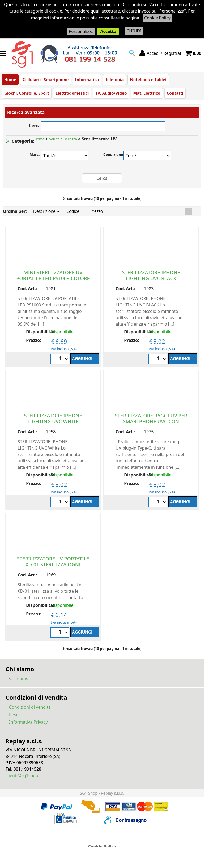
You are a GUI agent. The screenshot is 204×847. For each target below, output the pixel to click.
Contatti (175, 93)
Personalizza (81, 31)
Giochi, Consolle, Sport (26, 93)
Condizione (113, 154)
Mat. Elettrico (146, 93)
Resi (13, 714)
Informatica (87, 79)
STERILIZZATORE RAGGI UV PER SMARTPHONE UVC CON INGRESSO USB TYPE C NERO (151, 421)
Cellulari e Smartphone (46, 79)
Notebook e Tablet (148, 79)
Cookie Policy (157, 18)
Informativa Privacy (28, 722)
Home (10, 79)
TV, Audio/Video (111, 93)
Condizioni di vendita (30, 707)
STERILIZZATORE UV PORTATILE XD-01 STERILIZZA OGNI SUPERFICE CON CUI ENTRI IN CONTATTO (53, 567)
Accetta (108, 31)
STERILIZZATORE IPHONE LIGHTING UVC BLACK (151, 275)
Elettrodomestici (72, 93)
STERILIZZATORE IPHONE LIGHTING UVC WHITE (53, 418)
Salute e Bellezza (63, 139)
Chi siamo (19, 678)
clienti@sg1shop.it (24, 775)
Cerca (35, 125)
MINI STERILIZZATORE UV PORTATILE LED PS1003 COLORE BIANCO (53, 278)
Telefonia (114, 79)
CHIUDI (133, 31)
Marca (35, 154)
